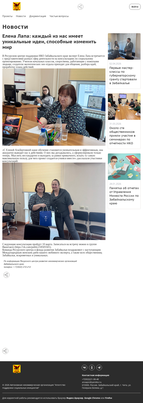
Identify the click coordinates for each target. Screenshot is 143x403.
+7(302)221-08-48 (90, 379)
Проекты (7, 16)
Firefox (108, 398)
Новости (21, 16)
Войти (135, 6)
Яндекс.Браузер (74, 398)
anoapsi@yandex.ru (91, 382)
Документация (37, 16)
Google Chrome (92, 398)
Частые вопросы (59, 16)
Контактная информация (95, 375)
